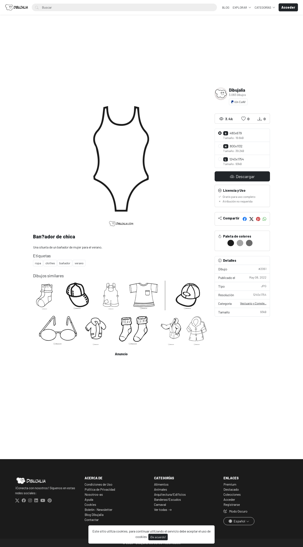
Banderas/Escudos (167, 499)
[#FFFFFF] (221, 243)
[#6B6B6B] (249, 243)
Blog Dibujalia (94, 515)
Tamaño (242, 312)
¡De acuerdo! (158, 537)
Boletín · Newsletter (98, 509)
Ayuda (89, 499)
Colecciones (232, 494)
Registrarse (231, 504)
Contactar (92, 520)
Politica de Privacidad (100, 489)
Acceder (229, 499)
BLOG (225, 7)
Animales (160, 489)
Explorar (240, 7)
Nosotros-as (94, 494)
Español (237, 521)
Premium (229, 484)
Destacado (231, 489)
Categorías (263, 7)
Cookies (90, 504)
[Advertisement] (151, 55)
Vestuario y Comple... (253, 303)
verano (79, 263)
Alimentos (161, 484)
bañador (64, 263)
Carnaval (160, 504)
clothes (50, 263)
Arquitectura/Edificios (170, 494)
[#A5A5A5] (240, 243)
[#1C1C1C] (230, 243)
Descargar (242, 176)
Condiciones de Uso (98, 484)
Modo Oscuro (235, 511)
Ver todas (160, 509)
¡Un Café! (238, 102)
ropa (38, 263)
